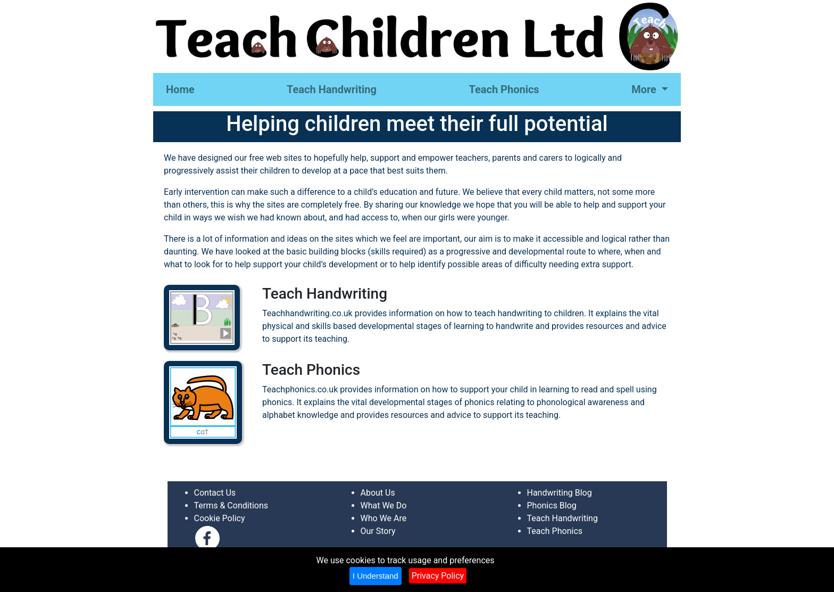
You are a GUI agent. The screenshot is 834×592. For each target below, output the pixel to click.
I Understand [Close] (375, 575)
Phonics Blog (552, 505)
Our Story (378, 531)
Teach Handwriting (332, 89)
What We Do (384, 505)
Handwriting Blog (559, 493)
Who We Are (384, 518)
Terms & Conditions (231, 505)
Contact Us (215, 493)
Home (180, 89)
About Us (378, 493)
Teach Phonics (504, 89)
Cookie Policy (219, 518)
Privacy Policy (438, 576)
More (645, 89)
